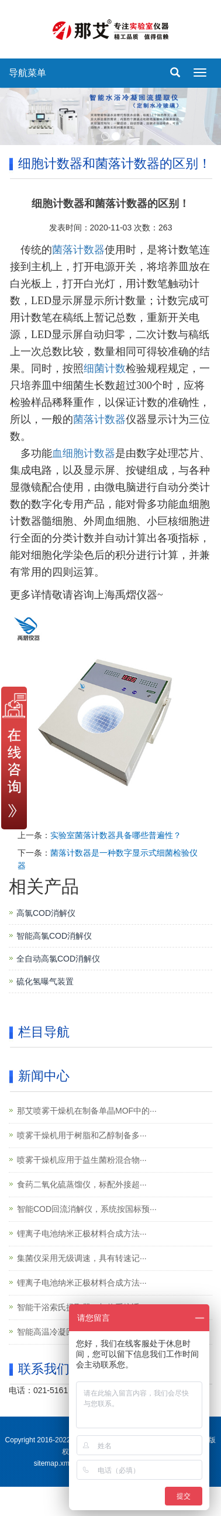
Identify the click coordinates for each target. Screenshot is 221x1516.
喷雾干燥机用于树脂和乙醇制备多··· (82, 1135)
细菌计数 (105, 368)
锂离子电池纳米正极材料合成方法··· (82, 1233)
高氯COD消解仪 (45, 913)
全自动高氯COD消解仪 (58, 958)
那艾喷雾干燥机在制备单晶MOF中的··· (87, 1110)
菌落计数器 (78, 250)
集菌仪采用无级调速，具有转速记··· (82, 1258)
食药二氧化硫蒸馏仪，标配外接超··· (82, 1184)
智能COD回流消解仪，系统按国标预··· (87, 1209)
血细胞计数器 (83, 453)
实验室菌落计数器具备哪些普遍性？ (115, 835)
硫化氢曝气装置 (45, 981)
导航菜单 (27, 73)
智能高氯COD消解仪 (54, 935)
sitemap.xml (52, 1463)
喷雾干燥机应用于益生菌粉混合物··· (82, 1159)
